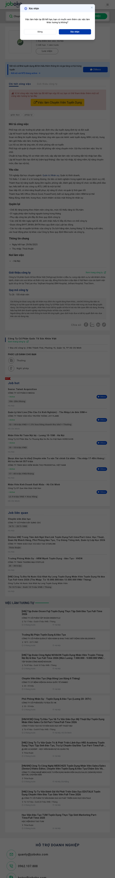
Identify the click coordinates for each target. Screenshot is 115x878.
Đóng (40, 32)
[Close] (91, 8)
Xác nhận (74, 32)
